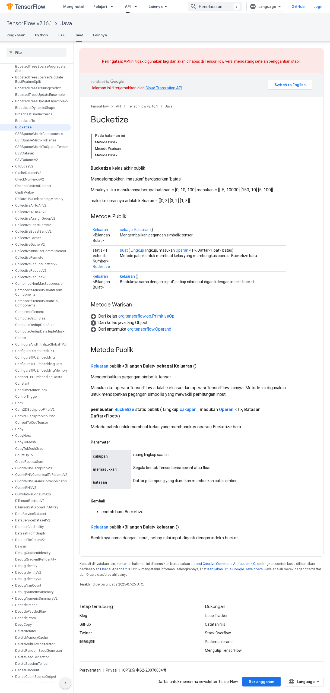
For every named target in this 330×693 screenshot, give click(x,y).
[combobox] (215, 6)
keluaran (127, 276)
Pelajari (100, 6)
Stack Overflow (218, 633)
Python (41, 35)
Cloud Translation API (163, 88)
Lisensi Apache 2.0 (115, 569)
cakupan (188, 409)
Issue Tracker (216, 615)
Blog (83, 615)
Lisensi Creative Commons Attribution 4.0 (223, 564)
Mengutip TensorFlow (223, 650)
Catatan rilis (215, 624)
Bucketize (101, 266)
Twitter (86, 633)
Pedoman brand (219, 642)
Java (66, 23)
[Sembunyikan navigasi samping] (65, 683)
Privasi (111, 670)
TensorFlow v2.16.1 (29, 23)
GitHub (298, 6)
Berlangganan (261, 681)
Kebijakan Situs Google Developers (235, 569)
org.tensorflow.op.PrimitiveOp (146, 316)
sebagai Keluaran (135, 229)
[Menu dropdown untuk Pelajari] (113, 6)
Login (318, 6)
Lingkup (137, 250)
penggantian (279, 61)
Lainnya (100, 35)
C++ (61, 35)
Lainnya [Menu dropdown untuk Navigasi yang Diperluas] (156, 6)
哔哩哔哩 (87, 642)
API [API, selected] (128, 6)
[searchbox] (36, 52)
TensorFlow (100, 106)
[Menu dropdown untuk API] (137, 6)
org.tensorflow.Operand (149, 329)
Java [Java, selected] (79, 35)
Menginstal (73, 6)
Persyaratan (90, 670)
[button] (35, 73)
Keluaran (100, 229)
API (118, 106)
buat (124, 250)
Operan (182, 250)
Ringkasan (16, 35)
